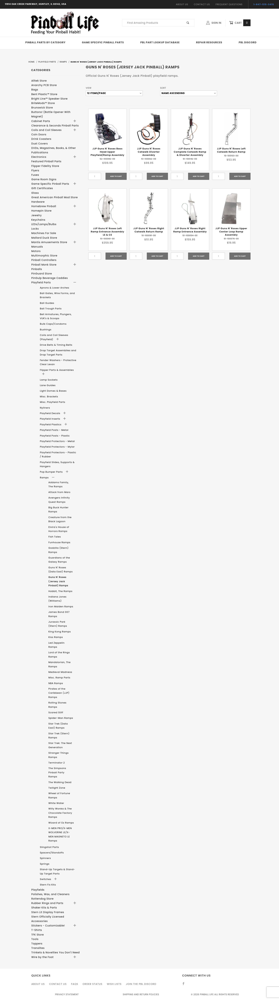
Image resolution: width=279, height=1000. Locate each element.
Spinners (45, 858)
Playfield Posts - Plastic (55, 435)
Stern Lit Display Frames (47, 912)
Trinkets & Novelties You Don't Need (55, 952)
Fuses (35, 175)
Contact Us (202, 4)
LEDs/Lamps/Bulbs (43, 224)
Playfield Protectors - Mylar (57, 446)
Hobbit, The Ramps (60, 591)
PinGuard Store (41, 273)
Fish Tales (54, 536)
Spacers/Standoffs (52, 852)
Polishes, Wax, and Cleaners (50, 894)
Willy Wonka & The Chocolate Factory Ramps (60, 813)
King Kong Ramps (59, 631)
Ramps (44, 477)
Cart (240, 23)
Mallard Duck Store (44, 238)
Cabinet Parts (40, 121)
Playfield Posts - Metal (54, 430)
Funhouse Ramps (59, 542)
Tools (34, 939)
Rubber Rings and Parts (47, 903)
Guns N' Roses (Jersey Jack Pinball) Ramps (58, 581)
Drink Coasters (41, 139)
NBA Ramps (55, 683)
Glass (35, 193)
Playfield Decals (50, 413)
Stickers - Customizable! (48, 925)
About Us (182, 4)
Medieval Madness (60, 672)
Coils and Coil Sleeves (46, 130)
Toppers (36, 943)
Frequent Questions (228, 4)
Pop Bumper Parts (52, 472)
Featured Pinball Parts (46, 161)
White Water (56, 803)
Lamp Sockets (49, 379)
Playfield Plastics (51, 424)
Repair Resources (209, 42)
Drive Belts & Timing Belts (56, 345)
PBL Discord (247, 42)
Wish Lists (114, 984)
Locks (35, 228)
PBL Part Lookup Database (160, 42)
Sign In (213, 23)
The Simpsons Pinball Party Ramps (57, 772)
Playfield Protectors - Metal (57, 441)
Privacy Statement (67, 994)
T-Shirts (36, 930)
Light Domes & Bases (53, 391)
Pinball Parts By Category (45, 42)
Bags (34, 89)
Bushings (45, 329)
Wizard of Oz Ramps (61, 822)
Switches (46, 879)
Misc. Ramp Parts (59, 677)
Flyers (35, 170)
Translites (38, 948)
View (88, 87)
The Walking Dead (60, 782)
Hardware (38, 202)
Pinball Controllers (43, 260)
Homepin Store (41, 210)
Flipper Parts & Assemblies (57, 370)
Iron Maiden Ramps (60, 606)
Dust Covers (39, 143)
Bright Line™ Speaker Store (49, 98)
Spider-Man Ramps (60, 718)
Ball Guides (47, 303)
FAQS (74, 984)
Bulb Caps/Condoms (53, 324)
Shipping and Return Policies (141, 994)
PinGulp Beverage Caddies (49, 278)
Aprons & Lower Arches (54, 287)
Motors (36, 251)
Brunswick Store (42, 107)
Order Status (92, 984)
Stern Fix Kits (48, 884)
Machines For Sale (43, 233)
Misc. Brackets (49, 396)
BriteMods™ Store (43, 103)
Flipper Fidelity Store (45, 166)
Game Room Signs (43, 179)
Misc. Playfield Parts (52, 402)
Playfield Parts (41, 282)
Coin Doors (38, 134)
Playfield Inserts (50, 418)
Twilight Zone (56, 787)
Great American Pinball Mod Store (54, 197)
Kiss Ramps (55, 637)
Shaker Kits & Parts (44, 907)
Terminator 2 (56, 762)
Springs (44, 864)
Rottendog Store (42, 898)
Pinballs (36, 269)
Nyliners (45, 407)
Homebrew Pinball (43, 206)
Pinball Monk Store (44, 264)
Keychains (38, 220)
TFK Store (37, 934)
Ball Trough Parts (51, 308)
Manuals (37, 246)
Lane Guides (48, 385)
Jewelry (36, 215)
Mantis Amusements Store (49, 242)
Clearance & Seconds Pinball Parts (55, 125)
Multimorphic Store (44, 255)
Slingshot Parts (49, 847)
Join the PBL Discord (141, 984)
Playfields (37, 890)
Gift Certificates (42, 188)
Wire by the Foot (42, 957)
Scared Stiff (55, 712)
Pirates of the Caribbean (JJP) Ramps (58, 693)
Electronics (38, 157)
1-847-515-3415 (264, 4)
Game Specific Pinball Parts (103, 42)
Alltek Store (39, 80)
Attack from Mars (59, 492)
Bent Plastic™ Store (44, 94)
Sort (163, 87)
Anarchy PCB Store (44, 85)
